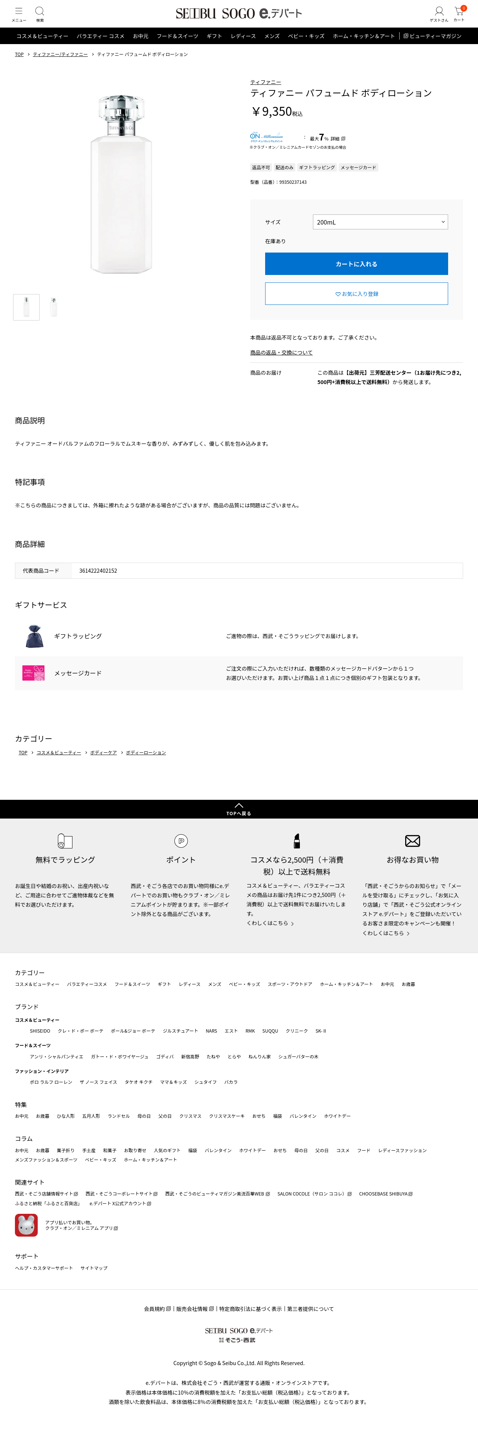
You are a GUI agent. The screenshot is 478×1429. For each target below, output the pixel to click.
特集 (21, 1104)
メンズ (272, 46)
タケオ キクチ (139, 1082)
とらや (234, 1056)
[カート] (457, 20)
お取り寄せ (135, 1150)
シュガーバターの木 (298, 1056)
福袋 (277, 1116)
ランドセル (119, 1116)
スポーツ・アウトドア (290, 984)
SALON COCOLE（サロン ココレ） (312, 1193)
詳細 (334, 149)
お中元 (140, 46)
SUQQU (270, 1030)
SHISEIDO (40, 1030)
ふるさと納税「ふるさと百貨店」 (48, 1203)
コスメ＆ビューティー (42, 46)
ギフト (214, 46)
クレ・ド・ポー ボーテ (80, 1030)
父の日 (165, 1116)
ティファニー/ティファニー (60, 64)
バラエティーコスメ (87, 984)
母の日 (144, 1116)
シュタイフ (206, 1082)
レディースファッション (402, 1150)
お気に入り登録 (360, 304)
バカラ (231, 1082)
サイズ (273, 232)
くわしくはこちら (267, 923)
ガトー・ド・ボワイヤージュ (120, 1056)
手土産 (89, 1150)
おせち (259, 1116)
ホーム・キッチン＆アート (364, 46)
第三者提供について (310, 1308)
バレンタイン (302, 1116)
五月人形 (91, 1116)
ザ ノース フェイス (98, 1082)
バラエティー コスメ (100, 46)
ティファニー (265, 92)
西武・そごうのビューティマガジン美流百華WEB (215, 1193)
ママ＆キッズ (173, 1082)
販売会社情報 (192, 1308)
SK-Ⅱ (321, 1030)
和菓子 (110, 1150)
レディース (243, 46)
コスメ (343, 1150)
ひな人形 (66, 1116)
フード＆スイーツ (177, 46)
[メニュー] (20, 20)
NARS (211, 1030)
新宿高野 (190, 1056)
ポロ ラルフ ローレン (51, 1082)
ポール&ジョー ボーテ (133, 1030)
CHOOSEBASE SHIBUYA (383, 1193)
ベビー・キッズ (306, 46)
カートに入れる (357, 274)
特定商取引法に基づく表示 (250, 1308)
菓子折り (66, 1150)
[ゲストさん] (434, 20)
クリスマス (190, 1116)
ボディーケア (103, 762)
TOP (19, 64)
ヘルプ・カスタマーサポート (44, 1268)
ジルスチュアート (180, 1030)
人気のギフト (167, 1150)
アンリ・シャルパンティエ (56, 1056)
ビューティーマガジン (436, 46)
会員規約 (154, 1308)
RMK (250, 1030)
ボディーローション (146, 762)
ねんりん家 (259, 1056)
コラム (24, 1138)
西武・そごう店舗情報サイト (44, 1193)
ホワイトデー (337, 1116)
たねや (213, 1056)
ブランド (27, 1006)
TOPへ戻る (239, 813)
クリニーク (297, 1030)
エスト (231, 1030)
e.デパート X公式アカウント (118, 1203)
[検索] (45, 20)
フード (363, 1150)
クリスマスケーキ (227, 1116)
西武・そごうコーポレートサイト (119, 1193)
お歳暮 (408, 984)
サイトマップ (94, 1268)
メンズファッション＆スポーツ (46, 1159)
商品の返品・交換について (281, 362)
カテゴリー (30, 972)
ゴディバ (165, 1056)
